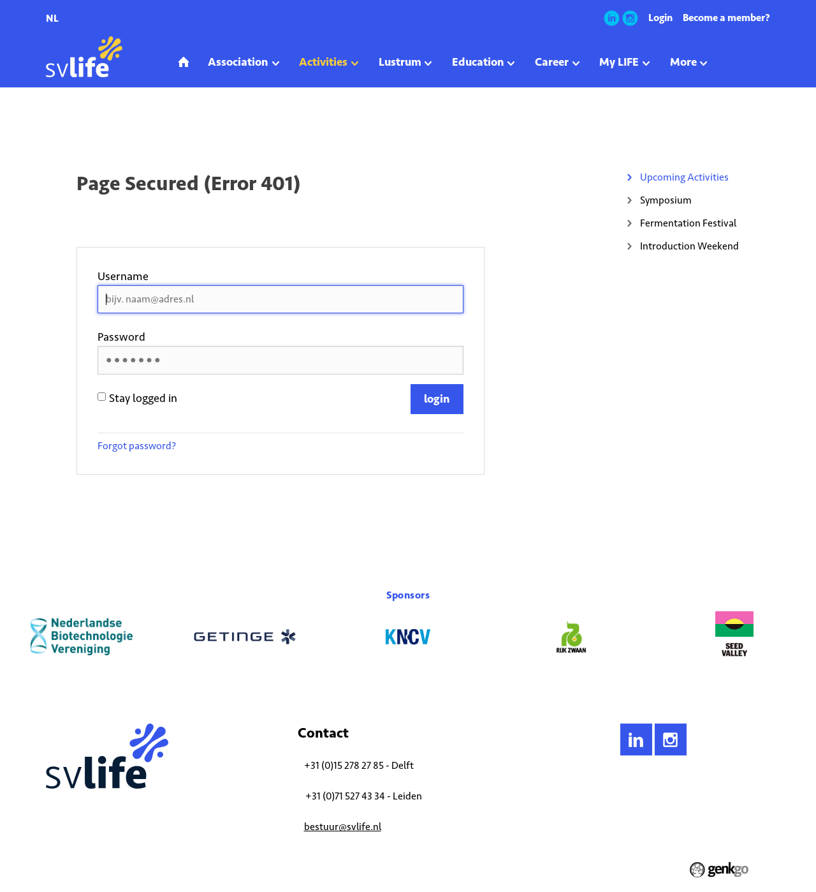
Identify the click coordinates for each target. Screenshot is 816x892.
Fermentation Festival (688, 223)
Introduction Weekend (689, 246)
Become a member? (726, 17)
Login (660, 17)
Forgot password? (137, 446)
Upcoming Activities (154, 123)
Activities (93, 123)
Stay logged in (137, 398)
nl (52, 18)
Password (121, 337)
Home (56, 123)
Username (123, 276)
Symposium (666, 200)
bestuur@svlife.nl (342, 827)
